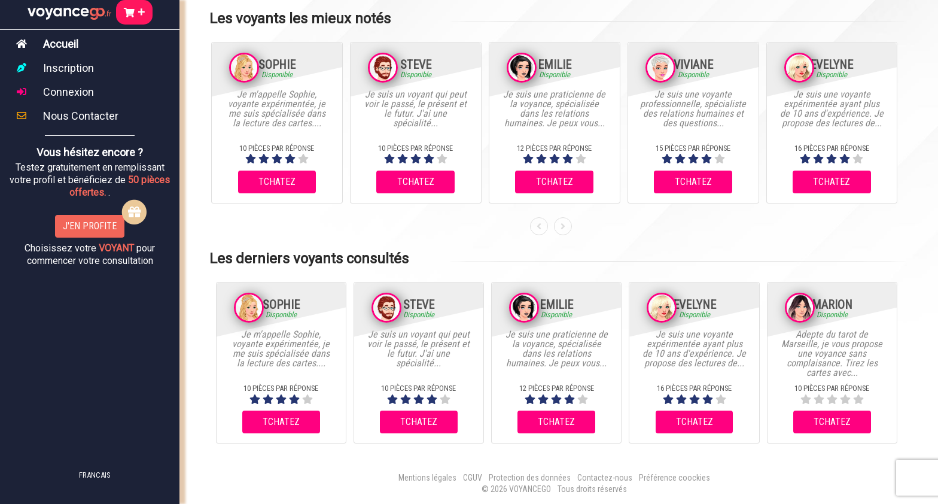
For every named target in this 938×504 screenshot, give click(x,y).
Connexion (68, 92)
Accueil (60, 44)
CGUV (472, 477)
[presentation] (539, 226)
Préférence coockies (674, 477)
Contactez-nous (604, 477)
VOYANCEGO (530, 489)
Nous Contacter (80, 116)
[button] (87, 474)
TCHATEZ (277, 181)
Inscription (68, 68)
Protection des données (530, 477)
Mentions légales (427, 477)
